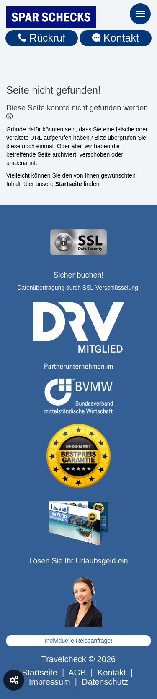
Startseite (39, 672)
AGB (77, 672)
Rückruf (41, 38)
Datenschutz (105, 681)
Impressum (49, 681)
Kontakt (115, 38)
